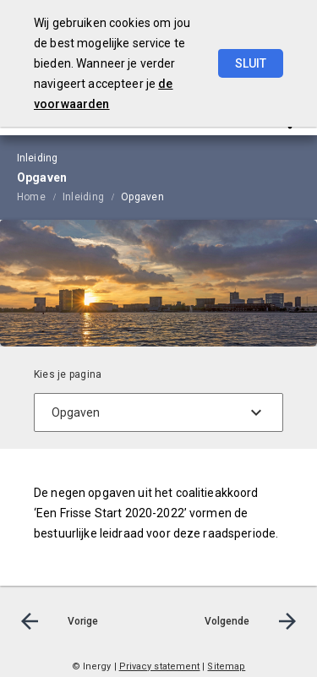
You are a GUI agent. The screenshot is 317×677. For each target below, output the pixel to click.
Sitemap (226, 666)
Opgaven (142, 197)
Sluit (250, 63)
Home (31, 197)
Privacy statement (159, 666)
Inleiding (83, 197)
